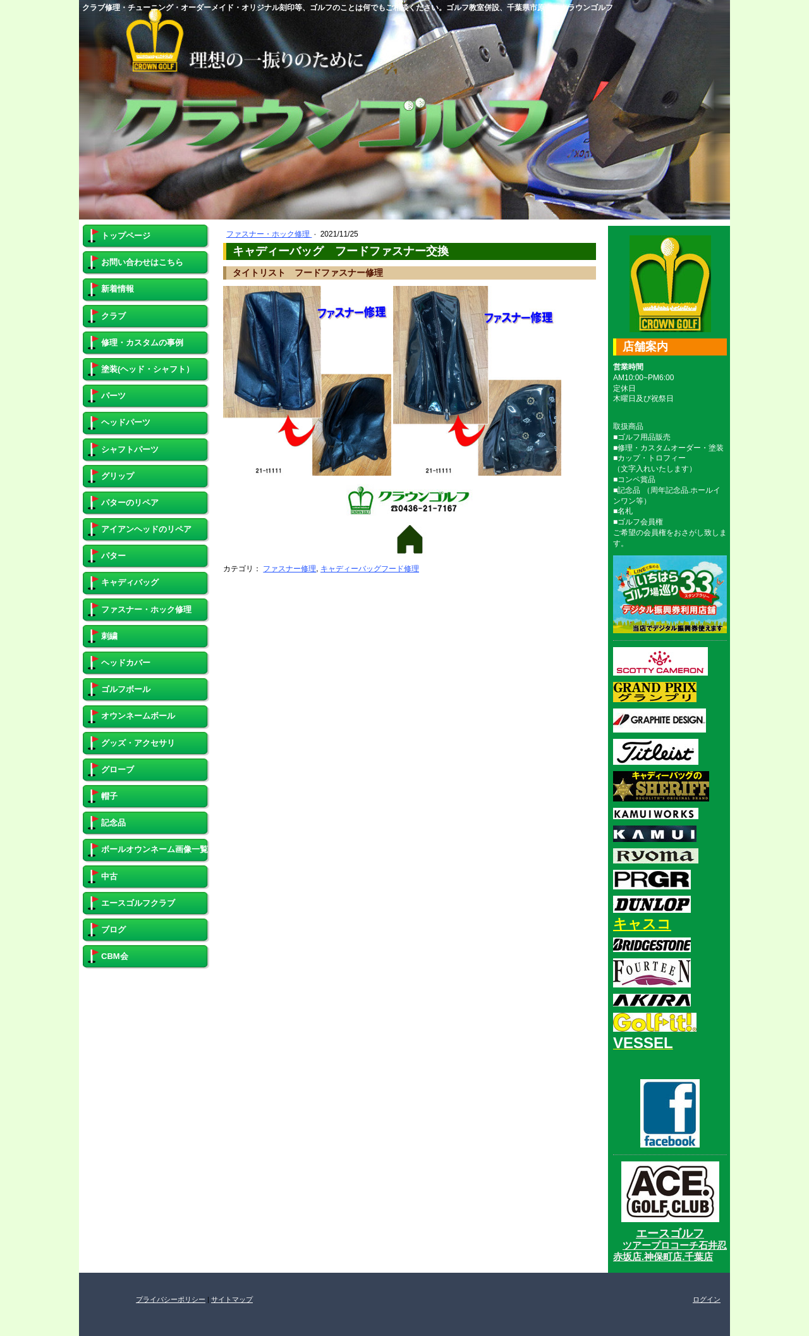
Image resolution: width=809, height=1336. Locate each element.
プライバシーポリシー (170, 1299)
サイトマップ (232, 1299)
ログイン (707, 1299)
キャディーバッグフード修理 (369, 568)
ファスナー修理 (289, 568)
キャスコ (642, 924)
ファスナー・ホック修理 (269, 234)
